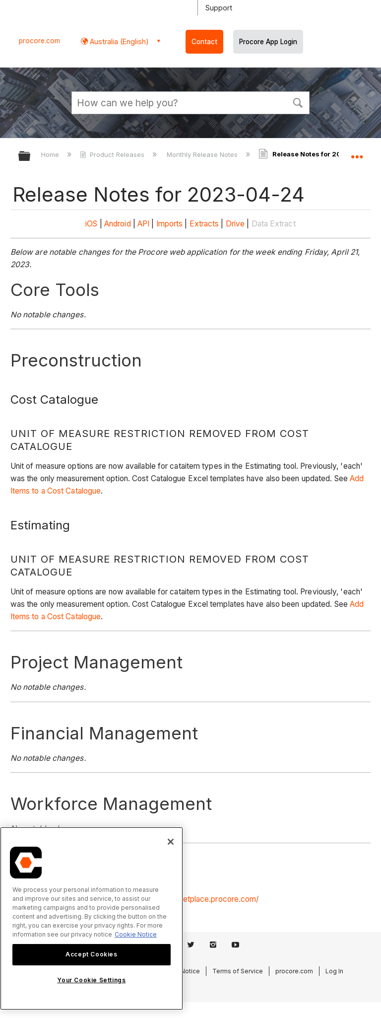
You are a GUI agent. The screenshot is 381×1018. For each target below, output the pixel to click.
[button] (298, 102)
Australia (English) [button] (118, 41)
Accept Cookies (91, 954)
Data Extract (274, 223)
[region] (91, 918)
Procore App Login (268, 42)
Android (117, 223)
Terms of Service (237, 971)
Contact (204, 42)
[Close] (171, 842)
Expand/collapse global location (357, 153)
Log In (334, 971)
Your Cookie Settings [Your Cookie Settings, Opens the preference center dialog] (91, 980)
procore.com (39, 41)
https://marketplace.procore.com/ (199, 899)
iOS (91, 223)
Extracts (204, 223)
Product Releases (113, 154)
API (143, 223)
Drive (235, 223)
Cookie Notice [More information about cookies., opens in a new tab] (136, 934)
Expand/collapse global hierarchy (30, 156)
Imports (169, 223)
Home (51, 154)
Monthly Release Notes (203, 154)
